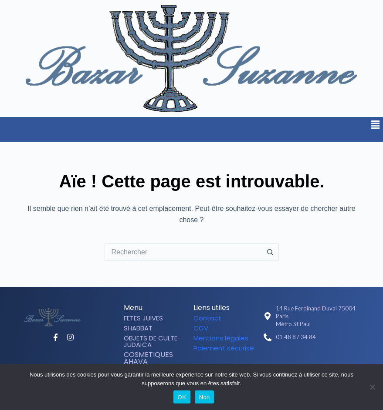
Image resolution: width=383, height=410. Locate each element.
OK (182, 397)
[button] (375, 125)
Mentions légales (220, 338)
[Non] (372, 387)
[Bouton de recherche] (270, 252)
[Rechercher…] (183, 252)
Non (204, 397)
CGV (200, 328)
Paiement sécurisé (223, 348)
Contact (207, 318)
